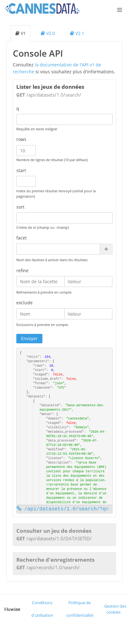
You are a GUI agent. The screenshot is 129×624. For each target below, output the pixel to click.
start (21, 170)
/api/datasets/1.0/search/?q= (63, 509)
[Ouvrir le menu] (119, 9)
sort (20, 207)
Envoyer (29, 338)
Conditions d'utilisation (42, 609)
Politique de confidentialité (79, 609)
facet (21, 238)
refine (22, 270)
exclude (24, 303)
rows (21, 139)
